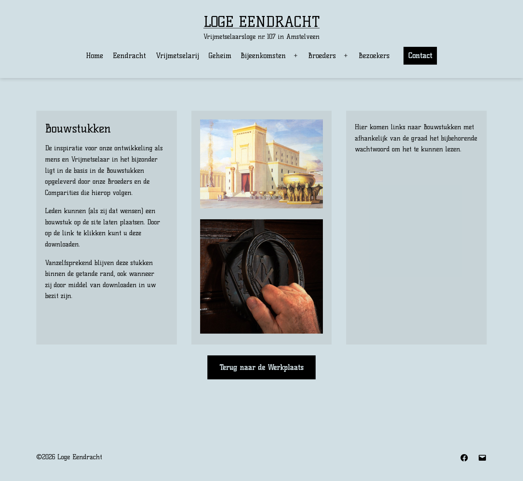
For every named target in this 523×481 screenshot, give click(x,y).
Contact (420, 55)
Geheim (219, 55)
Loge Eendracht (261, 21)
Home (94, 55)
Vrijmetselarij (177, 55)
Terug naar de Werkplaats (261, 367)
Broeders (322, 55)
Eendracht (129, 55)
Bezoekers (374, 55)
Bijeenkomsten (263, 55)
